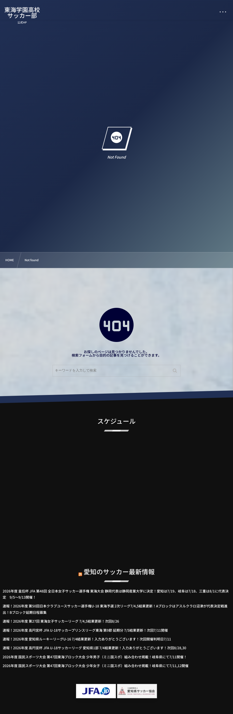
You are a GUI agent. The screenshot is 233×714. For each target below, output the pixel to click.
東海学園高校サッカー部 (22, 12)
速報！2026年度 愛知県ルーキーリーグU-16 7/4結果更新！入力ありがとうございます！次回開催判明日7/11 (87, 639)
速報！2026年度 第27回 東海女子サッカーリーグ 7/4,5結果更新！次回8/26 (61, 621)
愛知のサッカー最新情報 (119, 567)
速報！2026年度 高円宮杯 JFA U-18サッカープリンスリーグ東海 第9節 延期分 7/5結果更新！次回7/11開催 (85, 630)
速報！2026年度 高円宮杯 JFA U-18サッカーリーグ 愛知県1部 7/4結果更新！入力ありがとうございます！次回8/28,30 (94, 647)
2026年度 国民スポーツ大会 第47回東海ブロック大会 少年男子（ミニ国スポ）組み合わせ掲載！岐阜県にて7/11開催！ (95, 656)
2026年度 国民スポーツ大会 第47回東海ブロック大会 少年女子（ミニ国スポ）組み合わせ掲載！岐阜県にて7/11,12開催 (95, 665)
